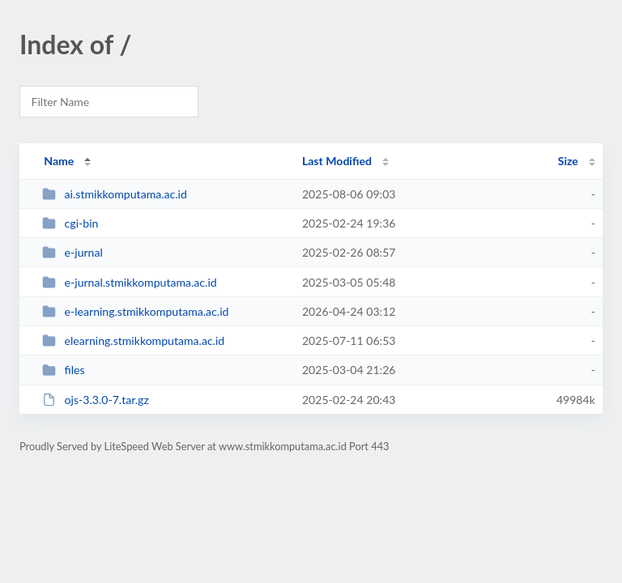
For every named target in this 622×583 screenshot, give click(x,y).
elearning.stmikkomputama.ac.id (133, 340)
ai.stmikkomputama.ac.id (114, 194)
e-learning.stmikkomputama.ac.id (135, 311)
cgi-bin (70, 223)
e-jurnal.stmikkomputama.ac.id (129, 282)
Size (568, 161)
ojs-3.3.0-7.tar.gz (95, 399)
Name (59, 161)
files (63, 370)
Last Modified (337, 161)
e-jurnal (72, 252)
